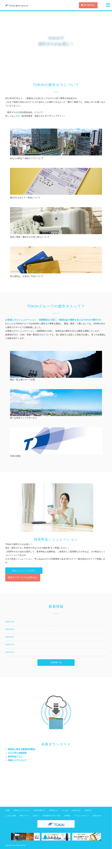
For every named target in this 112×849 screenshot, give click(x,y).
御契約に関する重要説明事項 (21, 749)
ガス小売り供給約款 (17, 752)
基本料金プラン (15, 756)
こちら (17, 116)
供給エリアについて (17, 760)
